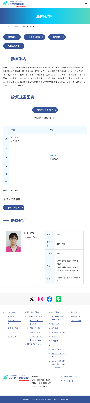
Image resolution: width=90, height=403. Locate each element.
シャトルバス (56, 349)
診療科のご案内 (33, 312)
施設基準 (54, 328)
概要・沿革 (55, 324)
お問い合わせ (76, 320)
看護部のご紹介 (76, 316)
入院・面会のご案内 (34, 316)
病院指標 (54, 341)
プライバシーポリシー (71, 376)
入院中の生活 (35, 328)
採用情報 (74, 312)
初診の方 (11, 316)
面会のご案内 (35, 332)
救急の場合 (12, 336)
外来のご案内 (11, 312)
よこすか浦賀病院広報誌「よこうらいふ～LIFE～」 (58, 364)
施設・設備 (55, 336)
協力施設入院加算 (58, 332)
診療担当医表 (13, 328)
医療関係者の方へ (34, 344)
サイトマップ (68, 381)
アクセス (54, 345)
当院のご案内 (54, 312)
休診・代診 (12, 332)
